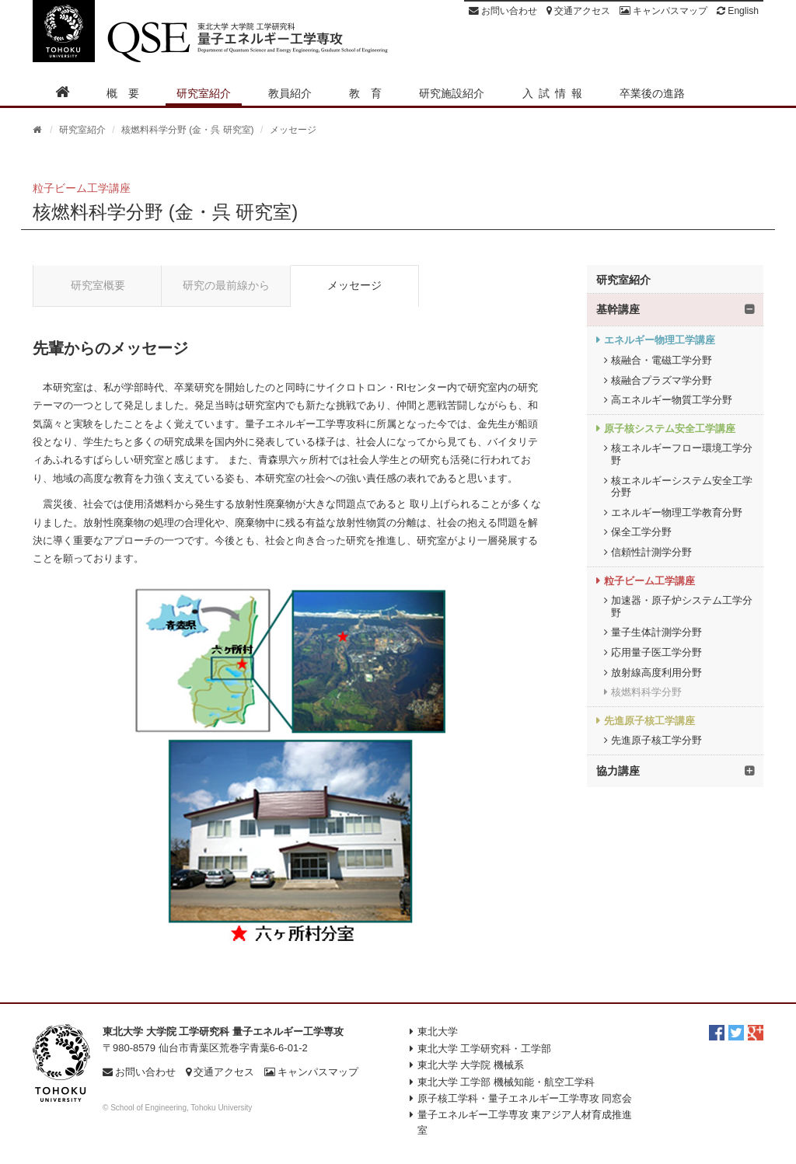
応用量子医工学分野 (656, 652)
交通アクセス (578, 10)
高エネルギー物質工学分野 (671, 400)
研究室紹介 (203, 93)
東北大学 (437, 1031)
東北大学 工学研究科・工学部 (484, 1048)
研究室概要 (98, 285)
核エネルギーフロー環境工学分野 (681, 454)
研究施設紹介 (451, 93)
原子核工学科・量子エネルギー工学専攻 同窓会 (525, 1098)
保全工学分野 (641, 532)
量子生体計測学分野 (656, 632)
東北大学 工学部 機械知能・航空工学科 (506, 1082)
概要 (128, 93)
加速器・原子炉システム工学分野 (681, 606)
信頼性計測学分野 (651, 552)
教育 (371, 93)
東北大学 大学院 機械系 (470, 1065)
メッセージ (354, 285)
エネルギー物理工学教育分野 (676, 512)
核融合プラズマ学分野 (661, 380)
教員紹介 (290, 93)
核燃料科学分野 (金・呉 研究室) (187, 129)
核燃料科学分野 (646, 692)
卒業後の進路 (652, 93)
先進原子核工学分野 (656, 740)
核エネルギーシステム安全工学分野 (681, 487)
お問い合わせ (503, 10)
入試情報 (555, 93)
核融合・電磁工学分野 (661, 360)
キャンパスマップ (663, 10)
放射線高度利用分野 (656, 672)
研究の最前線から (226, 285)
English (738, 10)
